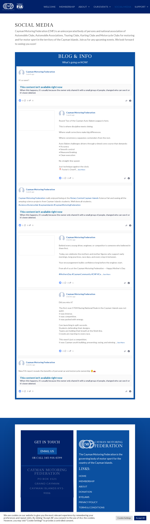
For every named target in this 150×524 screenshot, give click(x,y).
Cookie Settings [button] (124, 518)
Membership (67, 7)
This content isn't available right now (41, 87)
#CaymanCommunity (81, 274)
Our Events (101, 7)
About (83, 7)
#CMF (94, 274)
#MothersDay (65, 274)
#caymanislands (46, 205)
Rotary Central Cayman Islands (84, 198)
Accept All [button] (140, 518)
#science (23, 205)
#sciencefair (32, 205)
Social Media (123, 7)
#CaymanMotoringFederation (67, 205)
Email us (47, 455)
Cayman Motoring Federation (32, 198)
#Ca (99, 274)
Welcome (50, 7)
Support (140, 7)
